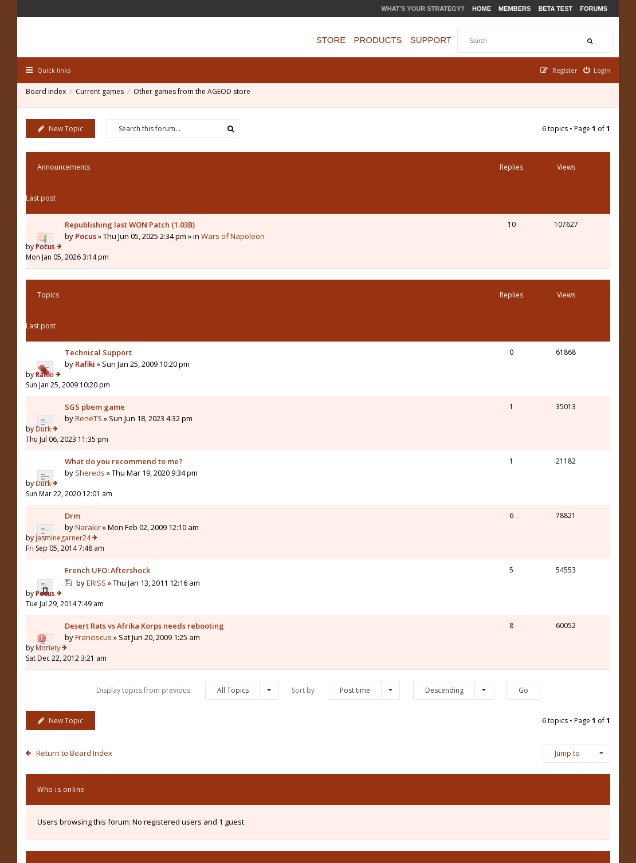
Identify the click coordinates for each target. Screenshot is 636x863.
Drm (75, 369)
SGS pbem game (98, 302)
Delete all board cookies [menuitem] (567, 795)
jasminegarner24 (501, 369)
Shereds (93, 347)
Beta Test (555, 8)
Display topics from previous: (187, 482)
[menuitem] (594, 70)
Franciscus (96, 450)
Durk (481, 302)
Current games (102, 94)
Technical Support (101, 268)
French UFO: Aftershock (110, 403)
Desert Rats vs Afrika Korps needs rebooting (147, 438)
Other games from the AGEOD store (194, 94)
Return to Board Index (77, 545)
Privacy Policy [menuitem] (494, 795)
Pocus (88, 203)
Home (481, 8)
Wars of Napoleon (236, 203)
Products (389, 40)
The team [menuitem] (446, 795)
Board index (49, 94)
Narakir (91, 381)
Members (514, 8)
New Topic (63, 127)
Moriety (486, 438)
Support (442, 40)
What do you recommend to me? (127, 336)
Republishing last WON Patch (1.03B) (133, 192)
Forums (593, 8)
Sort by (346, 482)
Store (342, 40)
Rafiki (88, 279)
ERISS (99, 416)
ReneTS (91, 313)
